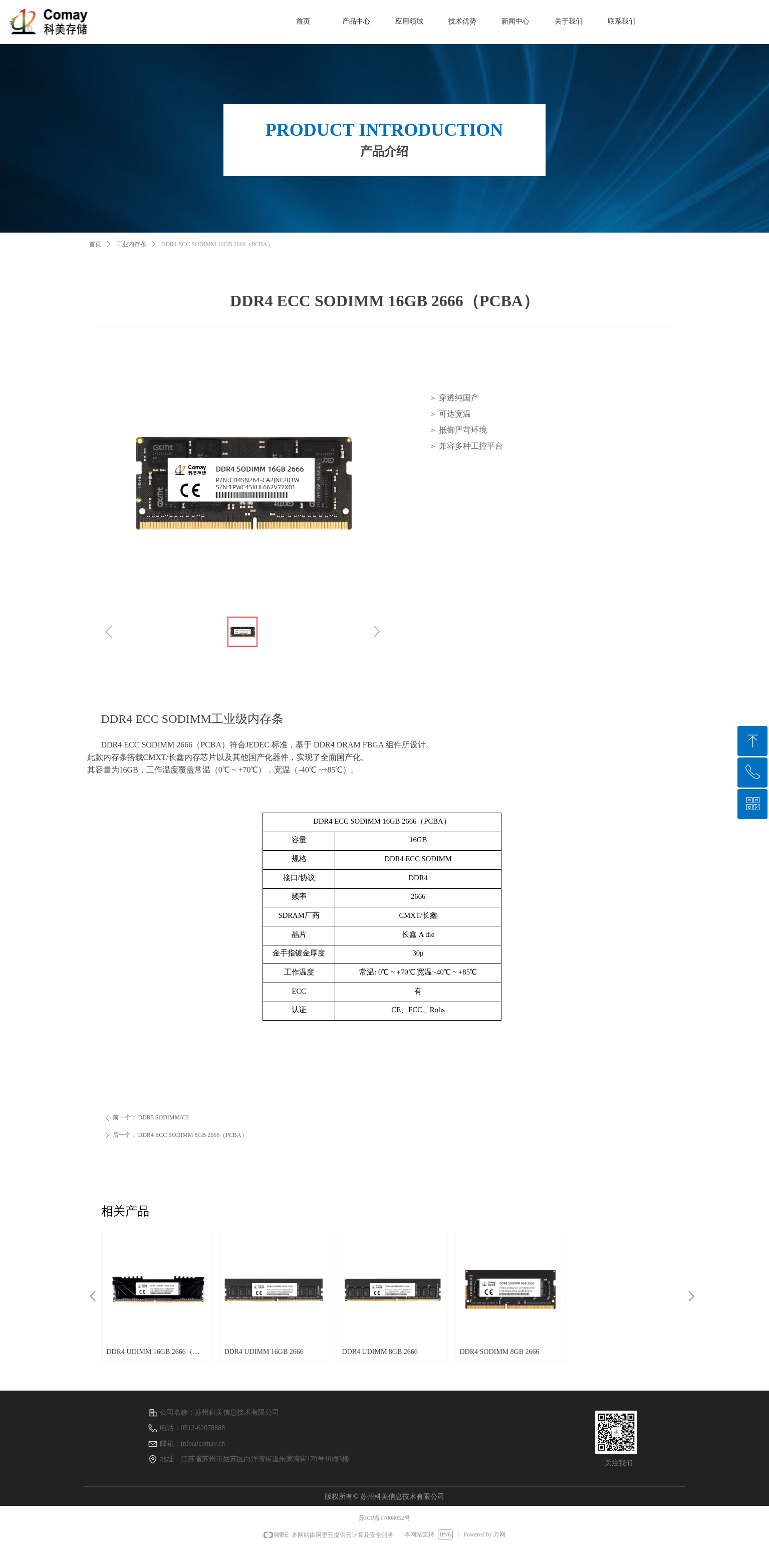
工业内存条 (131, 244)
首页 (95, 244)
